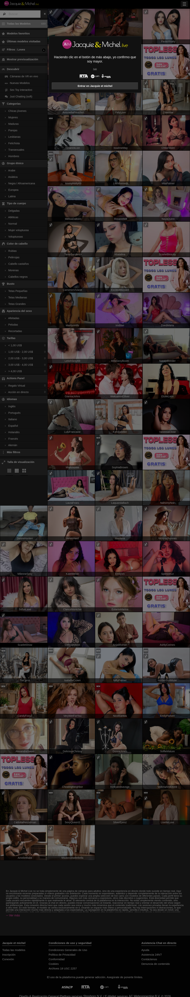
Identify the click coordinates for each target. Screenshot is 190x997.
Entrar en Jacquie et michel (95, 85)
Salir (95, 69)
